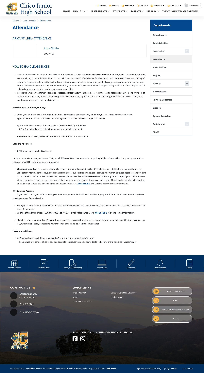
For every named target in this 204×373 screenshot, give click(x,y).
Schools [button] (123, 5)
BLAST (156, 132)
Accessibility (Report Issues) (171, 310)
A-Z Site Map (186, 368)
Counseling (159, 51)
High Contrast (171, 368)
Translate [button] (155, 5)
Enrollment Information (82, 301)
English (157, 75)
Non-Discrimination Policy (149, 368)
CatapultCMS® (93, 368)
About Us (80, 11)
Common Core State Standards (123, 293)
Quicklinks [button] (173, 5)
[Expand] (187, 51)
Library (153, 11)
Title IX (165, 319)
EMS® (103, 368)
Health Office (159, 67)
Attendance (45, 20)
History (157, 83)
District (94, 5)
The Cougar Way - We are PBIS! (179, 11)
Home (66, 11)
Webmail (108, 5)
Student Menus (117, 297)
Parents (137, 11)
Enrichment (159, 124)
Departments (100, 11)
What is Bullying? (79, 293)
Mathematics (159, 91)
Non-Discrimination (168, 291)
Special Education (162, 115)
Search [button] (138, 5)
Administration (160, 43)
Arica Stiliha (52, 48)
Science (157, 107)
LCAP (165, 300)
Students (120, 11)
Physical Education (162, 99)
